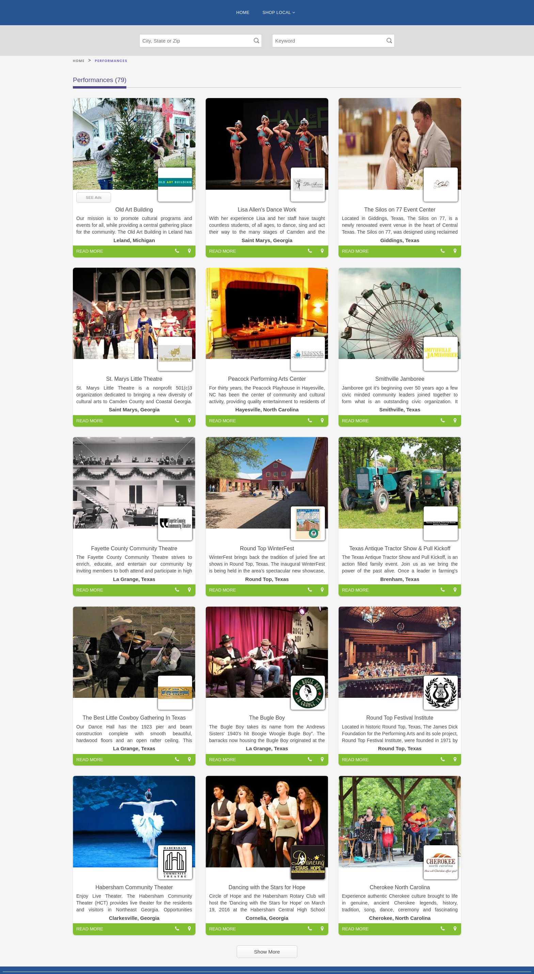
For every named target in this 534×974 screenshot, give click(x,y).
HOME (243, 12)
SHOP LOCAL (279, 12)
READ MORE (89, 251)
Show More (267, 952)
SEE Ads (93, 197)
